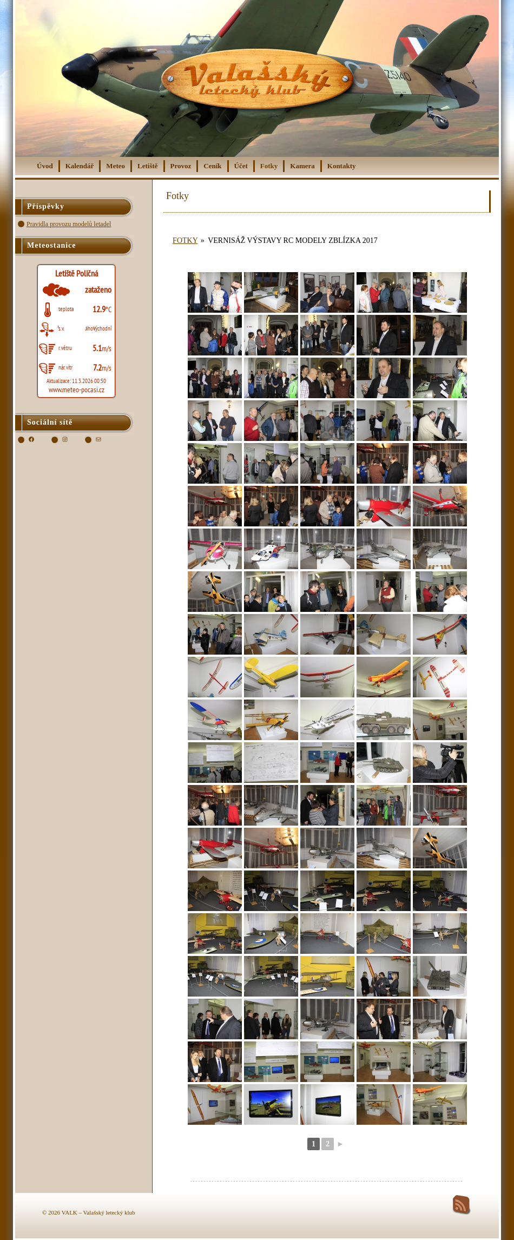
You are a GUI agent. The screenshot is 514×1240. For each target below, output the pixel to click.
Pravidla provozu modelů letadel (69, 224)
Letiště (147, 166)
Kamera (302, 166)
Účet (241, 166)
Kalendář (79, 166)
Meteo (115, 166)
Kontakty (341, 166)
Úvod (45, 166)
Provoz (181, 166)
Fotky (269, 166)
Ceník (212, 166)
